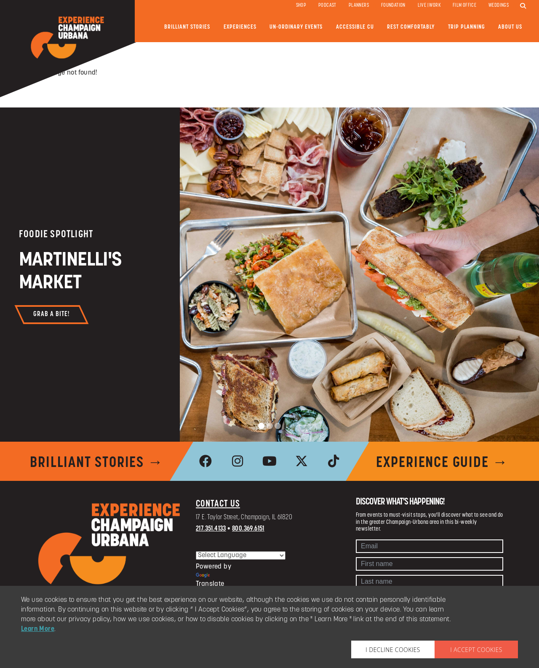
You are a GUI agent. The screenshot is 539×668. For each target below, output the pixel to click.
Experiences (240, 27)
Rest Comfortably (411, 27)
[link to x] (301, 461)
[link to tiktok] (333, 461)
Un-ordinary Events (296, 27)
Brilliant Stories (187, 27)
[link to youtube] (269, 461)
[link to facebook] (205, 461)
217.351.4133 (211, 529)
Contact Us (218, 504)
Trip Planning (466, 27)
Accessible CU (355, 27)
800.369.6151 (248, 529)
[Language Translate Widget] (241, 555)
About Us (510, 27)
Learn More (37, 629)
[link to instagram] (237, 461)
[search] (523, 6)
